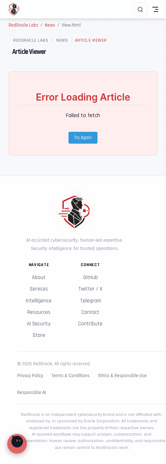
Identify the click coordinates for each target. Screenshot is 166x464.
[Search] (140, 9)
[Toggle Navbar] (155, 9)
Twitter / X (90, 289)
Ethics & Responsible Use (122, 376)
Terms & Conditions (71, 376)
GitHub (90, 277)
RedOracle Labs (30, 40)
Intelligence (39, 300)
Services (39, 289)
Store (39, 335)
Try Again (83, 138)
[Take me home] (16, 9)
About (39, 277)
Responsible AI (31, 393)
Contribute (90, 323)
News (62, 40)
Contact (90, 312)
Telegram (90, 300)
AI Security (39, 323)
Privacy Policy (30, 376)
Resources (39, 312)
